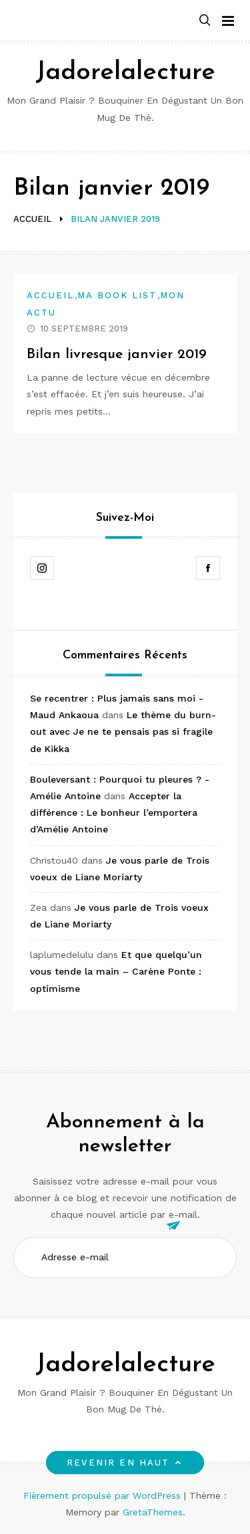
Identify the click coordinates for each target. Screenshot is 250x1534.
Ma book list (117, 295)
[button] (204, 21)
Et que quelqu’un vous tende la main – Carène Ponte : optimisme (116, 971)
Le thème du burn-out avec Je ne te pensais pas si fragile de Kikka (123, 731)
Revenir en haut (125, 1463)
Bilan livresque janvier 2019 (117, 354)
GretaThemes (153, 1512)
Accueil (51, 295)
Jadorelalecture (125, 73)
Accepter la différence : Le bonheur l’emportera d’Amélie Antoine (113, 812)
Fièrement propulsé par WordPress (103, 1495)
